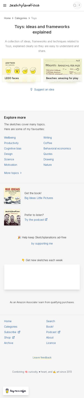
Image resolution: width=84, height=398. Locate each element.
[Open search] (77, 5)
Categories (21, 18)
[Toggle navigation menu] (5, 5)
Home (7, 18)
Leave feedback (42, 357)
